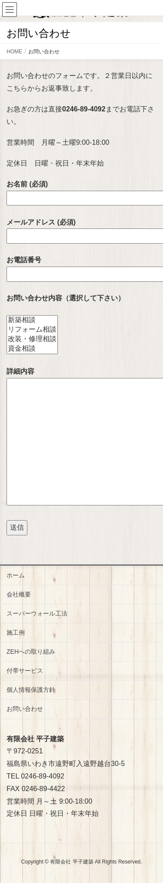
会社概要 (19, 594)
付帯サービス (25, 670)
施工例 (16, 632)
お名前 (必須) (81, 191)
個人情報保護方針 (31, 689)
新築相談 (32, 320)
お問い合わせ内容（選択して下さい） (66, 298)
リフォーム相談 (32, 330)
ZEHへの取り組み (31, 651)
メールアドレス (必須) (81, 229)
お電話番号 (81, 266)
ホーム (16, 575)
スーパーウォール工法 (37, 613)
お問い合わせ (25, 708)
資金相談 (32, 349)
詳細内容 (81, 437)
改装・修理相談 (32, 339)
